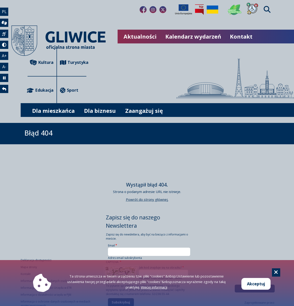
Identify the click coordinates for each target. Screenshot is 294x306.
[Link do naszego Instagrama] (153, 9)
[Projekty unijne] (183, 9)
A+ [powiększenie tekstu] (4, 55)
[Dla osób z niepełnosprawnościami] (252, 9)
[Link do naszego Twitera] (162, 9)
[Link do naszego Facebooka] (143, 9)
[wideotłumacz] (4, 23)
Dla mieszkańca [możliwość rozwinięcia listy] (53, 110)
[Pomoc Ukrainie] (212, 9)
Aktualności (140, 36)
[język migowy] (4, 34)
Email (111, 245)
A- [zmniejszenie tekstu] (4, 66)
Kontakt (241, 36)
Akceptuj (256, 283)
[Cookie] (276, 272)
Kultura (42, 62)
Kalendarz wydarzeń (193, 36)
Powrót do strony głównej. (147, 199)
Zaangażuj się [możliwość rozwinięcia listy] (144, 110)
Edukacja (41, 90)
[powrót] (4, 89)
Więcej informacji (154, 287)
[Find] (267, 9)
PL (4, 11)
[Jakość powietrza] (235, 9)
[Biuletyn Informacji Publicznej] (199, 9)
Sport (69, 90)
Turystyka (73, 62)
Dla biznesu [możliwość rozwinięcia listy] (100, 110)
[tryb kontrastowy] (4, 45)
